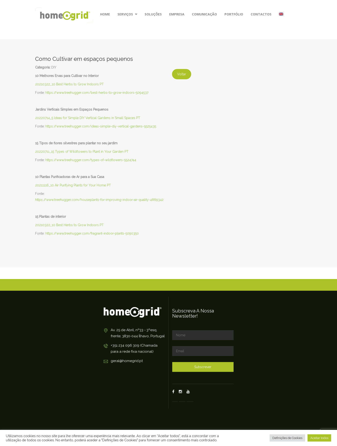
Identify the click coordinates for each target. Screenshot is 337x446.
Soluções (153, 14)
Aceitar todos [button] (319, 438)
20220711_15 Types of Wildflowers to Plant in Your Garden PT (81, 151)
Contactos (261, 14)
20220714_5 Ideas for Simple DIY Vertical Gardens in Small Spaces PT (87, 118)
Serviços (127, 14)
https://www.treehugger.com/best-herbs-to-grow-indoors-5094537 (96, 92)
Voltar (181, 74)
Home (105, 14)
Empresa (176, 14)
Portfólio (233, 14)
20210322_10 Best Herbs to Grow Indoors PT (69, 84)
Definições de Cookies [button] (287, 438)
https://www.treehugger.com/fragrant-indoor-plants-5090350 (92, 233)
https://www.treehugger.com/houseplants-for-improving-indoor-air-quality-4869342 (99, 200)
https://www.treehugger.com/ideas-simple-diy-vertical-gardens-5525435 (100, 126)
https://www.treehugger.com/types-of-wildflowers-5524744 (90, 160)
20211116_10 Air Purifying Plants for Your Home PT (73, 185)
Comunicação (204, 14)
